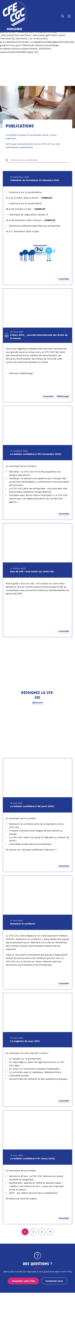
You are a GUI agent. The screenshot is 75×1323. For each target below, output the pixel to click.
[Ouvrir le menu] (69, 16)
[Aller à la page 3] (41, 1231)
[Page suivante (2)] (50, 1231)
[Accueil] (14, 16)
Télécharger (62, 396)
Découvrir (37, 702)
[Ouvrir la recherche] (62, 16)
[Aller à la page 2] (33, 1231)
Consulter (63, 279)
